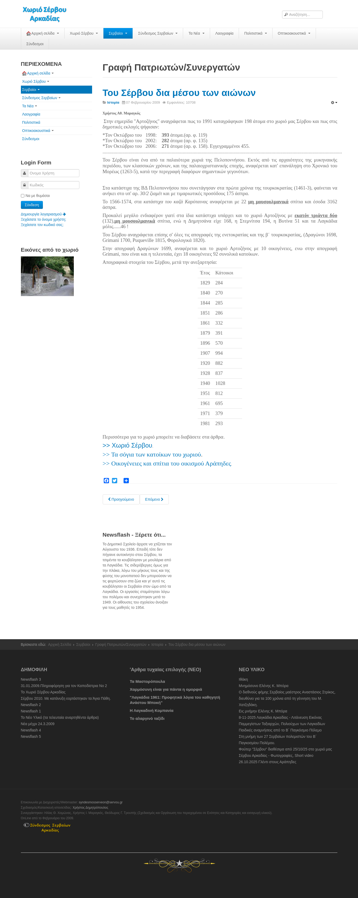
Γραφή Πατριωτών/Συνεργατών (120, 644)
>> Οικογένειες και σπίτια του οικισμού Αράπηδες (167, 463)
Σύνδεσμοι (35, 44)
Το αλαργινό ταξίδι (147, 718)
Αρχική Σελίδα (59, 644)
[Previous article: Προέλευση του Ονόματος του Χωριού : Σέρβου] (121, 499)
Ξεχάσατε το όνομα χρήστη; (43, 219)
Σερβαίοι (118, 33)
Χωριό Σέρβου (84, 33)
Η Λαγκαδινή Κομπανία (152, 710)
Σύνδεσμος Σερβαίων (158, 33)
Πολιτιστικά (255, 33)
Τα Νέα (196, 33)
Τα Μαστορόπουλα (147, 681)
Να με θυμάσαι (35, 196)
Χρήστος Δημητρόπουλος (90, 807)
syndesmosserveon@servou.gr (101, 802)
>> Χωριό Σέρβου (127, 445)
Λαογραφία (224, 33)
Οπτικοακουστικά (294, 33)
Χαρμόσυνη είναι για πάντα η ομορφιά (166, 689)
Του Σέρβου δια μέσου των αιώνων (179, 93)
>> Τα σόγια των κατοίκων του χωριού (152, 454)
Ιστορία (157, 644)
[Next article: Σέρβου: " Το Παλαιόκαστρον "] (154, 499)
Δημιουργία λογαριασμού (43, 214)
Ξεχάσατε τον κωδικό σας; (42, 225)
